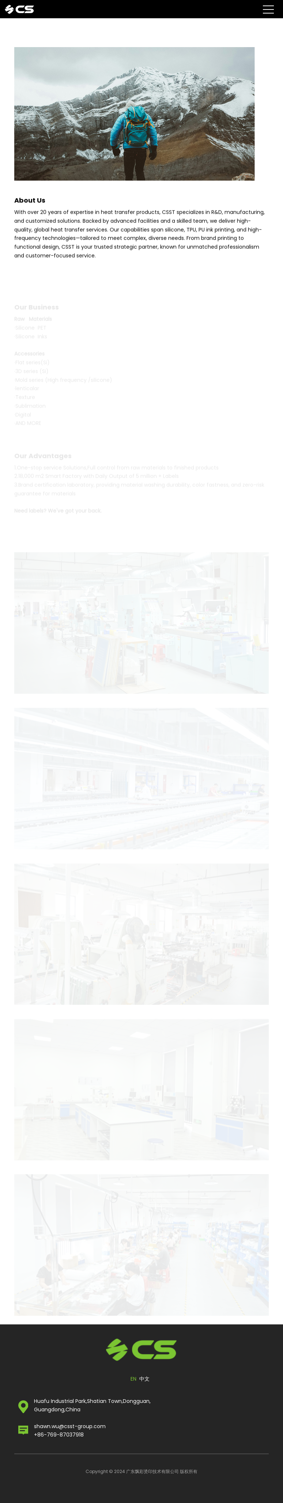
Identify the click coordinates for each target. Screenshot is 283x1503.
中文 (144, 1378)
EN (133, 1378)
